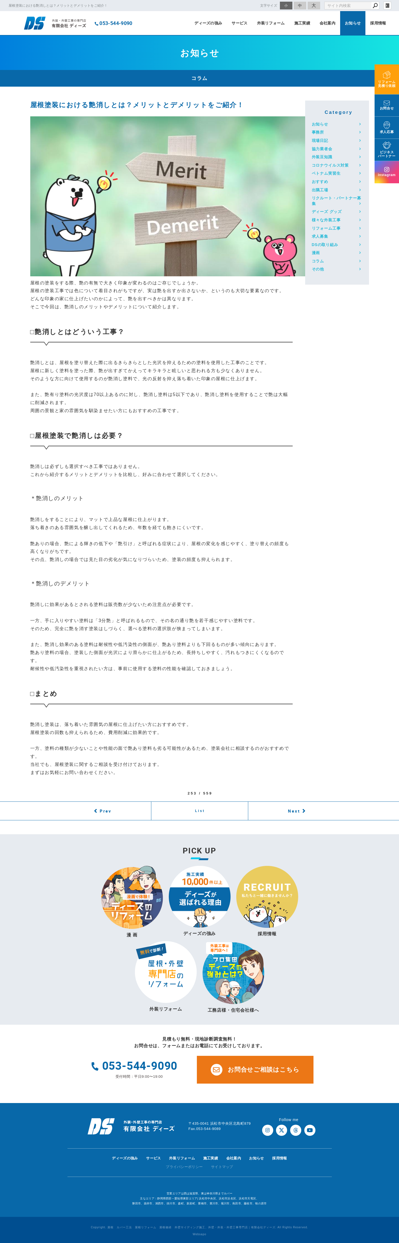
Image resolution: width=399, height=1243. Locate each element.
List (200, 811)
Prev (106, 811)
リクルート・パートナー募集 (336, 201)
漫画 (316, 252)
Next (294, 811)
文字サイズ (268, 5)
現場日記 (320, 140)
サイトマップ (222, 1167)
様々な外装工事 (326, 220)
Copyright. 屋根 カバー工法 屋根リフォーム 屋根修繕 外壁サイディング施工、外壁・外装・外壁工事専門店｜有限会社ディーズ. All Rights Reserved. (199, 1227)
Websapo (199, 1234)
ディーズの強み (208, 23)
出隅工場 (320, 190)
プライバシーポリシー (184, 1167)
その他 (318, 269)
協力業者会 (322, 149)
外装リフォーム (271, 23)
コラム (318, 261)
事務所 (318, 132)
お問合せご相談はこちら (255, 1070)
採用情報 (378, 23)
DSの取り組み (325, 244)
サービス (239, 23)
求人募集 (320, 236)
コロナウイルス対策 (330, 165)
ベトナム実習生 (326, 173)
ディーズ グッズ (327, 211)
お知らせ (353, 23)
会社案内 (327, 23)
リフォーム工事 (326, 228)
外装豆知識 (322, 157)
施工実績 (302, 23)
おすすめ (320, 181)
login (387, 5)
